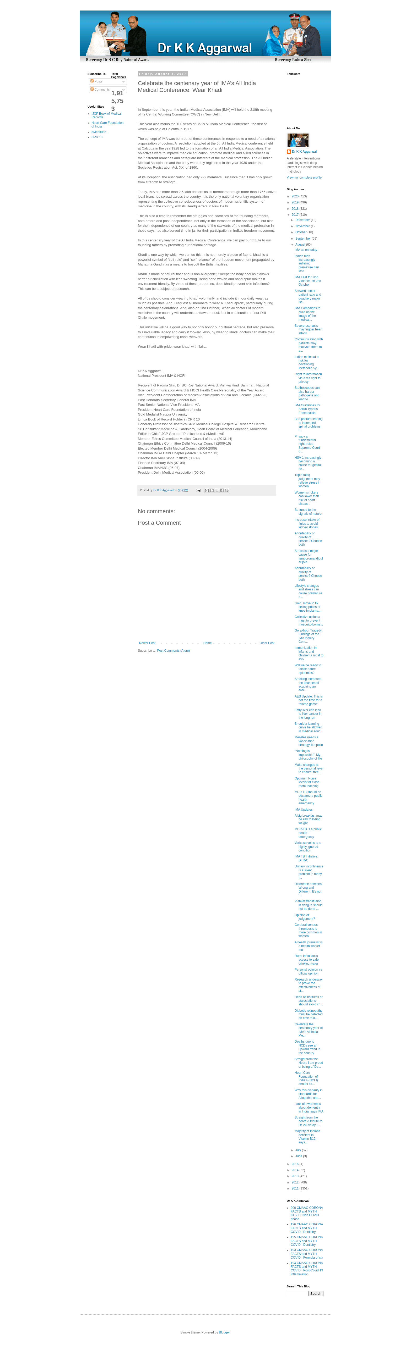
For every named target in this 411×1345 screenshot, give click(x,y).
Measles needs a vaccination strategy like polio (309, 741)
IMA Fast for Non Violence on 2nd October (308, 281)
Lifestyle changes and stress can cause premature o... (308, 591)
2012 (296, 1182)
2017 (296, 215)
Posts (96, 81)
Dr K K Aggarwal (304, 151)
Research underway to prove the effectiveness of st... (309, 985)
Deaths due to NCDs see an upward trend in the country (307, 1047)
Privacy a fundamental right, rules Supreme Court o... (307, 444)
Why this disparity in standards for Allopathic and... (309, 1094)
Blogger (224, 1332)
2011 (296, 1188)
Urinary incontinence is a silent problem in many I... (309, 872)
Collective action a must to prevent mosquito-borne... (309, 620)
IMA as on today (306, 250)
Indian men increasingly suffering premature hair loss (307, 263)
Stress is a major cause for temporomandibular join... (309, 556)
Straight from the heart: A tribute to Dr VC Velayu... (308, 1121)
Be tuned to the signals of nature (308, 511)
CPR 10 (96, 137)
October (301, 232)
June (299, 1156)
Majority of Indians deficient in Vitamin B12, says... (307, 1136)
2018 (296, 209)
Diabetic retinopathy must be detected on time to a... (309, 1014)
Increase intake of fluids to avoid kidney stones (307, 523)
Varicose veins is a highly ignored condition (308, 846)
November (303, 226)
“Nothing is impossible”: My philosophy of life (308, 754)
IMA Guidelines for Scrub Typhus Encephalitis (307, 409)
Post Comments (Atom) (173, 650)
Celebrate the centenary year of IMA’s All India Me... (309, 1029)
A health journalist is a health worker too (309, 946)
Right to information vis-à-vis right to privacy (308, 378)
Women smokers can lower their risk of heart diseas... (307, 498)
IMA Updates (304, 809)
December (303, 220)
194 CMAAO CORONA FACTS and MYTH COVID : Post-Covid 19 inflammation (307, 1268)
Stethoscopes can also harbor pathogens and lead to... (307, 393)
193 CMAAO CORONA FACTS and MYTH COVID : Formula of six (307, 1253)
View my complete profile (304, 177)
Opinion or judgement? (305, 917)
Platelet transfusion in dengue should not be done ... (308, 905)
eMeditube (98, 132)
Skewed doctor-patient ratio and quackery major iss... (308, 296)
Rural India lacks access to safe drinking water (307, 959)
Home (207, 643)
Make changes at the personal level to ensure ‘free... (309, 768)
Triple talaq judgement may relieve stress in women (307, 480)
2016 (296, 1164)
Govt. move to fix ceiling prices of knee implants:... (308, 607)
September (303, 238)
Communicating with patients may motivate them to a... (309, 344)
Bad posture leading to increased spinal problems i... (309, 424)
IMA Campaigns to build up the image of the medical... (307, 313)
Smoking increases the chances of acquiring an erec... (308, 684)
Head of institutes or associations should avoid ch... (309, 1000)
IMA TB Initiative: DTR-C (306, 858)
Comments (100, 89)
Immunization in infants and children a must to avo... (309, 653)
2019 (296, 202)
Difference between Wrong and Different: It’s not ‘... (308, 889)
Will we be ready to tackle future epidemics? (308, 669)
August (300, 244)
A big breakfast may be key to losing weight (308, 819)
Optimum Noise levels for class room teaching (307, 782)
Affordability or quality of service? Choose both (308, 539)
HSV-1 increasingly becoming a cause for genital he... (308, 463)
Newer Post (147, 643)
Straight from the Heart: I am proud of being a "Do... (309, 1063)
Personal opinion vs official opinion (308, 971)
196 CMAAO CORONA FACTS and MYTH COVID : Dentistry (307, 1228)
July (298, 1150)
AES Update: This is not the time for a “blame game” (309, 700)
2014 (296, 1170)
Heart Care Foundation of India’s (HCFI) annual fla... (306, 1078)
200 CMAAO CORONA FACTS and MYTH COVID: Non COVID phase (307, 1213)
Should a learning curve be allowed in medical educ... (309, 727)
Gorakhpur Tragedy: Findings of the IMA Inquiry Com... (309, 636)
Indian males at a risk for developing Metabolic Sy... (307, 362)
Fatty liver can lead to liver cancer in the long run (308, 713)
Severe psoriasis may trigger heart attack (308, 329)
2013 (296, 1176)
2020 (296, 196)
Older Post (266, 643)
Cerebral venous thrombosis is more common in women (308, 930)
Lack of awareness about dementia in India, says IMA (309, 1107)
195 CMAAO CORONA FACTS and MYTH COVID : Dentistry (307, 1241)
